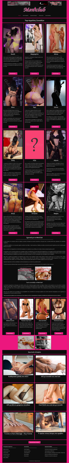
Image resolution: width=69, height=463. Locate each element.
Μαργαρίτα (34, 54)
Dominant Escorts (59, 320)
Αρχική (19, 15)
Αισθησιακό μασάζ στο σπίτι (18, 376)
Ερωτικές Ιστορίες (33, 15)
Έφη (34, 107)
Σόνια (56, 107)
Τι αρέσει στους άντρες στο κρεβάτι (50, 433)
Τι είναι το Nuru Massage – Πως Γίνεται (18, 434)
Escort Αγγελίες (25, 15)
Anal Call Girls (42, 320)
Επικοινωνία (41, 15)
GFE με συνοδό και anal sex (50, 376)
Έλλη (13, 160)
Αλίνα (56, 54)
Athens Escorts (10, 320)
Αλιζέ (13, 213)
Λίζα (34, 160)
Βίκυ (13, 107)
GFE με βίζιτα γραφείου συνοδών (18, 405)
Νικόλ (13, 54)
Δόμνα (56, 160)
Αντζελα (34, 213)
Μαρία (56, 213)
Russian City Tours (26, 320)
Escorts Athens (48, 15)
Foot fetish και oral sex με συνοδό (51, 405)
